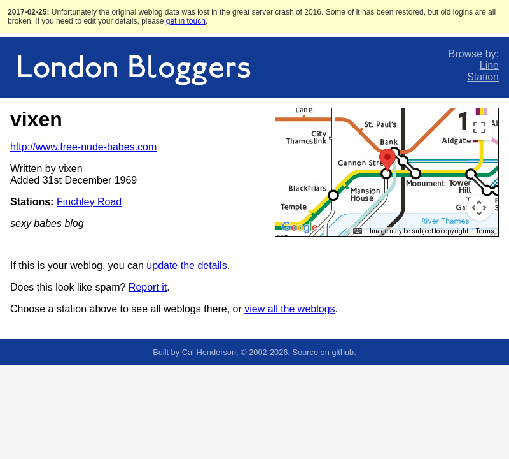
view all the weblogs (289, 308)
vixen (36, 119)
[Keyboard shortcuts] (357, 231)
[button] (387, 160)
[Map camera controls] (479, 208)
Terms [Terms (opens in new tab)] (485, 231)
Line (489, 65)
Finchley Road (89, 201)
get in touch (186, 21)
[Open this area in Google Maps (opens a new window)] (300, 227)
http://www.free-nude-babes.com (83, 147)
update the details (186, 265)
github (342, 352)
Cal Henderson (209, 352)
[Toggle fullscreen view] (479, 127)
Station (483, 76)
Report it (148, 287)
